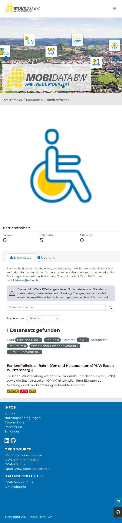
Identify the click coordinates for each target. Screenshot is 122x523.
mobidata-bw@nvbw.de (22, 280)
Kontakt (11, 413)
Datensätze (20, 257)
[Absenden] (110, 307)
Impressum (13, 427)
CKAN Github (15, 464)
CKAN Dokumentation (22, 460)
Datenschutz (14, 422)
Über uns (46, 257)
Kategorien (34, 100)
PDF (24, 391)
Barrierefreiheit (58, 100)
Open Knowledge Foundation (27, 469)
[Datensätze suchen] (56, 307)
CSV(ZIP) (13, 391)
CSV (32, 391)
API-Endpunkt (15, 486)
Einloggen (12, 431)
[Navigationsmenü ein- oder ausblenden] (114, 8)
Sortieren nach (16, 318)
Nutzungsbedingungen (23, 418)
